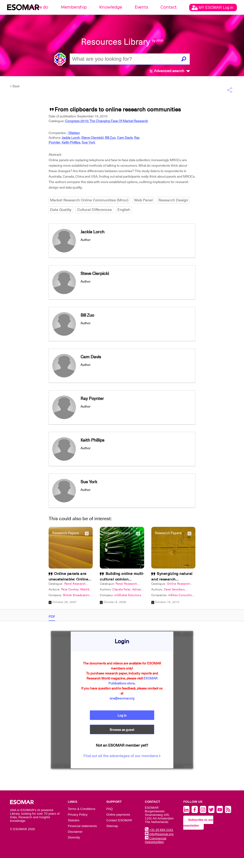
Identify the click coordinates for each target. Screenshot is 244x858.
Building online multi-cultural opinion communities (122, 579)
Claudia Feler (121, 589)
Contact (168, 7)
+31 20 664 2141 (159, 830)
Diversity (74, 837)
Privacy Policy (78, 814)
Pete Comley (70, 589)
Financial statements (82, 826)
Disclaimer (75, 831)
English (123, 209)
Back (15, 86)
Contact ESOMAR (119, 820)
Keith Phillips (71, 142)
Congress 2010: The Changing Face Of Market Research (106, 121)
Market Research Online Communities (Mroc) (89, 200)
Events (141, 7)
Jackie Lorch (71, 137)
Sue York (88, 142)
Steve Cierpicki (92, 137)
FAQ (109, 809)
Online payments (118, 814)
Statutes (74, 820)
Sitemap (112, 826)
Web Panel (143, 200)
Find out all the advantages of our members (122, 755)
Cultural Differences (94, 209)
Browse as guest (122, 730)
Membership (74, 7)
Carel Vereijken (174, 589)
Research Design (173, 200)
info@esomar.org (159, 834)
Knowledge (110, 7)
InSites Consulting (181, 595)
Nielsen (74, 133)
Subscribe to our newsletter (198, 822)
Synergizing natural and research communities (172, 579)
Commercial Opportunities (155, 840)
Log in (122, 715)
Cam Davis (125, 137)
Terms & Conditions (82, 809)
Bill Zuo (110, 137)
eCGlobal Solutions (127, 595)
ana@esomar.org (122, 698)
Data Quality (60, 209)
